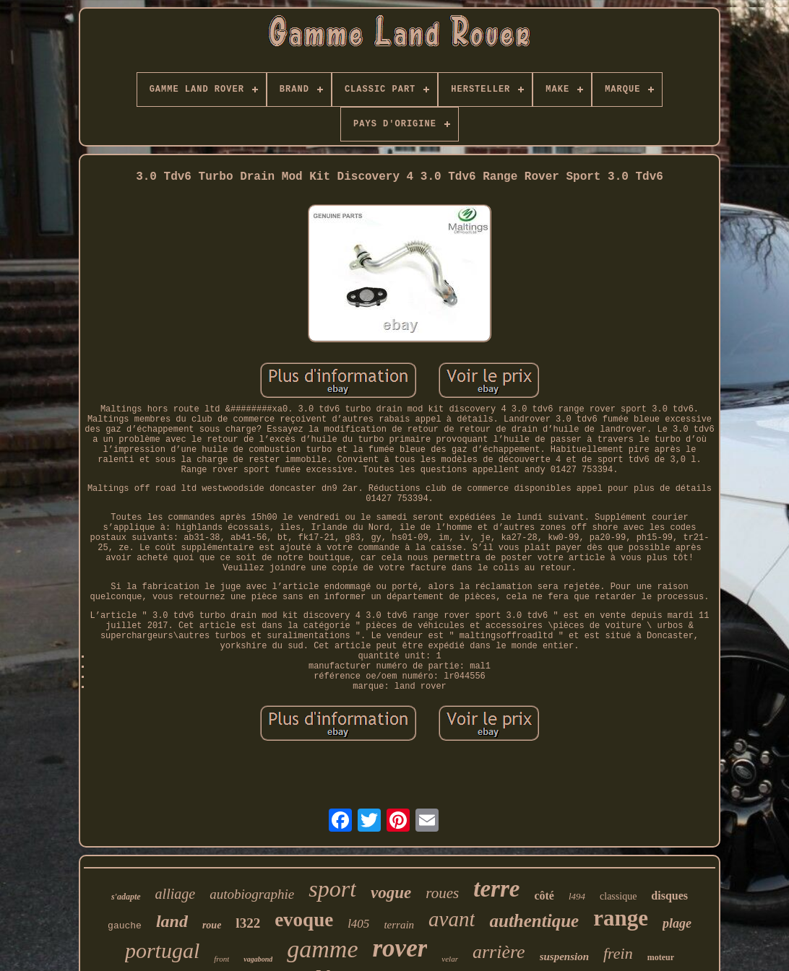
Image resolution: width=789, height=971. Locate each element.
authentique (534, 921)
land (172, 921)
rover (400, 948)
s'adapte (126, 897)
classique (618, 896)
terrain (399, 925)
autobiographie (252, 894)
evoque (304, 920)
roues (442, 893)
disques (669, 895)
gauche (125, 925)
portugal (162, 950)
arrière (499, 951)
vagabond (257, 959)
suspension (564, 956)
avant (451, 919)
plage (677, 923)
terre (496, 889)
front (221, 958)
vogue (391, 893)
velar (449, 958)
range (620, 918)
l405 (358, 924)
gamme (322, 949)
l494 (577, 896)
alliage (175, 894)
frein (618, 953)
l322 (248, 923)
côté (544, 895)
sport (332, 889)
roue (211, 925)
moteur (660, 957)
